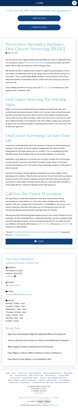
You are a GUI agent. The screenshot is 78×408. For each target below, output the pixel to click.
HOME (39, 241)
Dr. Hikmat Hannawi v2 (21, 235)
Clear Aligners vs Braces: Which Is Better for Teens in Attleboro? (34, 353)
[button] (74, 3)
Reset (47, 401)
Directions (10, 276)
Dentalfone (52, 405)
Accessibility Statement (50, 398)
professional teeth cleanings (35, 63)
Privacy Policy (24, 398)
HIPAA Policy (35, 398)
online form (65, 224)
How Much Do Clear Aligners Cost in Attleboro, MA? (29, 359)
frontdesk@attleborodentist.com (19, 294)
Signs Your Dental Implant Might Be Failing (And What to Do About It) (36, 334)
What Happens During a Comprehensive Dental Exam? (30, 347)
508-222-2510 (39, 18)
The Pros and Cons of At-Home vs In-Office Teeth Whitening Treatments (38, 340)
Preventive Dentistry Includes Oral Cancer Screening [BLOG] (37, 232)
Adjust (40, 401)
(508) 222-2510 (39, 27)
